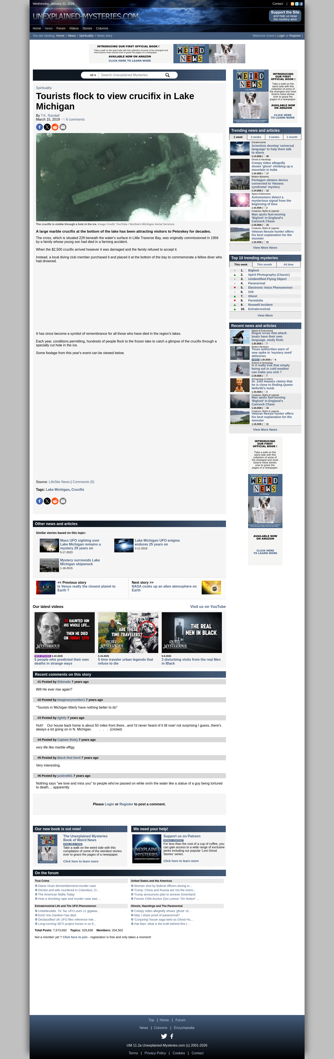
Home (37, 28)
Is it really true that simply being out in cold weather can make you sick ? (271, 369)
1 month (292, 137)
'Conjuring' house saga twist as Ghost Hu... (163, 919)
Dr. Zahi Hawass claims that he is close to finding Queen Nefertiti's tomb (272, 385)
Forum (61, 28)
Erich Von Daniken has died (57, 915)
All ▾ (93, 75)
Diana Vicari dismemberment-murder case (67, 886)
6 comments (74, 119)
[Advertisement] (129, 297)
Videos (74, 28)
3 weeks (274, 137)
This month (264, 264)
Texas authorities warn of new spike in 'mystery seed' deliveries (272, 352)
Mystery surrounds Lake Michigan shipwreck (80, 562)
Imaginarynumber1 (71, 699)
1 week (238, 137)
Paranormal (256, 283)
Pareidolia (255, 300)
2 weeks (256, 137)
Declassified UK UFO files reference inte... (67, 919)
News (49, 28)
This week (240, 264)
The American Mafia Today (56, 894)
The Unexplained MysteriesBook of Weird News (85, 838)
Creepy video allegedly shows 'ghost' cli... (162, 911)
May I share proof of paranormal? (157, 915)
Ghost (252, 296)
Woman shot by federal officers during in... (163, 886)
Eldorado (64, 681)
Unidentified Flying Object (267, 279)
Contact (277, 3)
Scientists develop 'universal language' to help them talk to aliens (273, 149)
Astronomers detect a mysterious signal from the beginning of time (271, 200)
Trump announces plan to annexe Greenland (164, 894)
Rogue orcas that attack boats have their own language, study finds (269, 336)
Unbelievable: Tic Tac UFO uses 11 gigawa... (69, 911)
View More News (265, 247)
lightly (61, 718)
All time (288, 264)
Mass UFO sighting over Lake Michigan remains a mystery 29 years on (80, 544)
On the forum (47, 873)
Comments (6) (83, 482)
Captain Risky (67, 739)
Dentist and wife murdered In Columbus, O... (68, 890)
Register (295, 35)
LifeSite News (59, 482)
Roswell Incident (260, 304)
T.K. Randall (50, 115)
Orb (251, 292)
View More (265, 315)
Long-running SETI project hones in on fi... (67, 924)
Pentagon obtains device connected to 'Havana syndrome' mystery (270, 183)
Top (151, 1020)
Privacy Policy (155, 1053)
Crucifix (78, 489)
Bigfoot (253, 270)
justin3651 (64, 775)
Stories (87, 28)
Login (281, 35)
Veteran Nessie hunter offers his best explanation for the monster (273, 235)
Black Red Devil (69, 757)
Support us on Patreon (181, 836)
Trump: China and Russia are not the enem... (165, 890)
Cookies (179, 1053)
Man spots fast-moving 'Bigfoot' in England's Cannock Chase (268, 218)
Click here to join (75, 937)
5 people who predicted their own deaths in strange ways (62, 661)
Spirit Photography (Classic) (269, 274)
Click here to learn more (81, 861)
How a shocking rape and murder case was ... (69, 898)
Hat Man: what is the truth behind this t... (162, 924)
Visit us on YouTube (208, 606)
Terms (133, 1053)
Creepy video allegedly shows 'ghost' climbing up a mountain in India (272, 166)
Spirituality (86, 35)
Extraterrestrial (259, 309)
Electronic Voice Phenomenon (270, 287)
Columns (102, 28)
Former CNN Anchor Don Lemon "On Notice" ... (166, 898)
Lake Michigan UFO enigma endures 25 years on (157, 542)
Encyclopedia (184, 1028)
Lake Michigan (57, 489)
